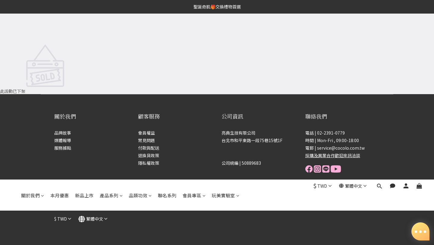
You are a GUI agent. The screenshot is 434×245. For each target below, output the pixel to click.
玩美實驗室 (225, 29)
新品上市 (84, 29)
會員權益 (146, 133)
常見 (142, 140)
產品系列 (111, 29)
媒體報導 (62, 140)
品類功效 (140, 29)
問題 (150, 140)
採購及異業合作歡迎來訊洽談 (332, 155)
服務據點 (62, 148)
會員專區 (194, 29)
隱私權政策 (148, 163)
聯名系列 (167, 29)
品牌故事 (62, 133)
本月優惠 (59, 29)
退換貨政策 (148, 155)
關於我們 (32, 29)
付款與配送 (148, 148)
